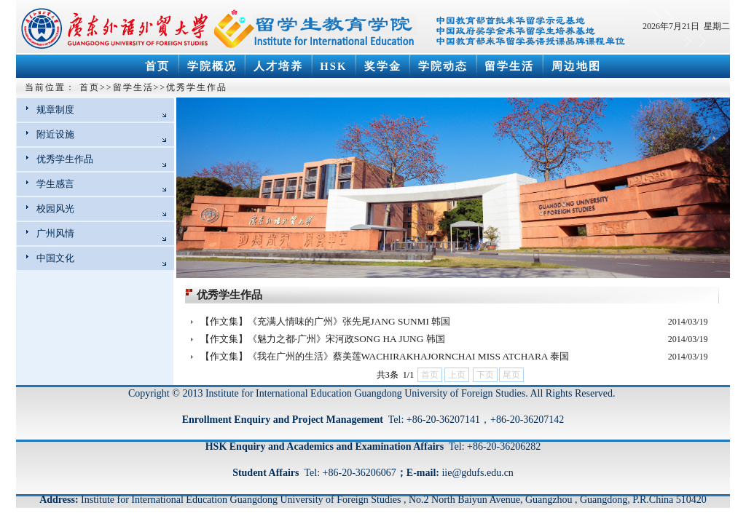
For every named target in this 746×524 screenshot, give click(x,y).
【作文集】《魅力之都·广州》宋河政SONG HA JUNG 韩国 (322, 338)
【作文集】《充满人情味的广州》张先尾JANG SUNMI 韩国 (325, 321)
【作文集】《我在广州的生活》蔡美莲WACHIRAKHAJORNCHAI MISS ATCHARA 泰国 (385, 356)
